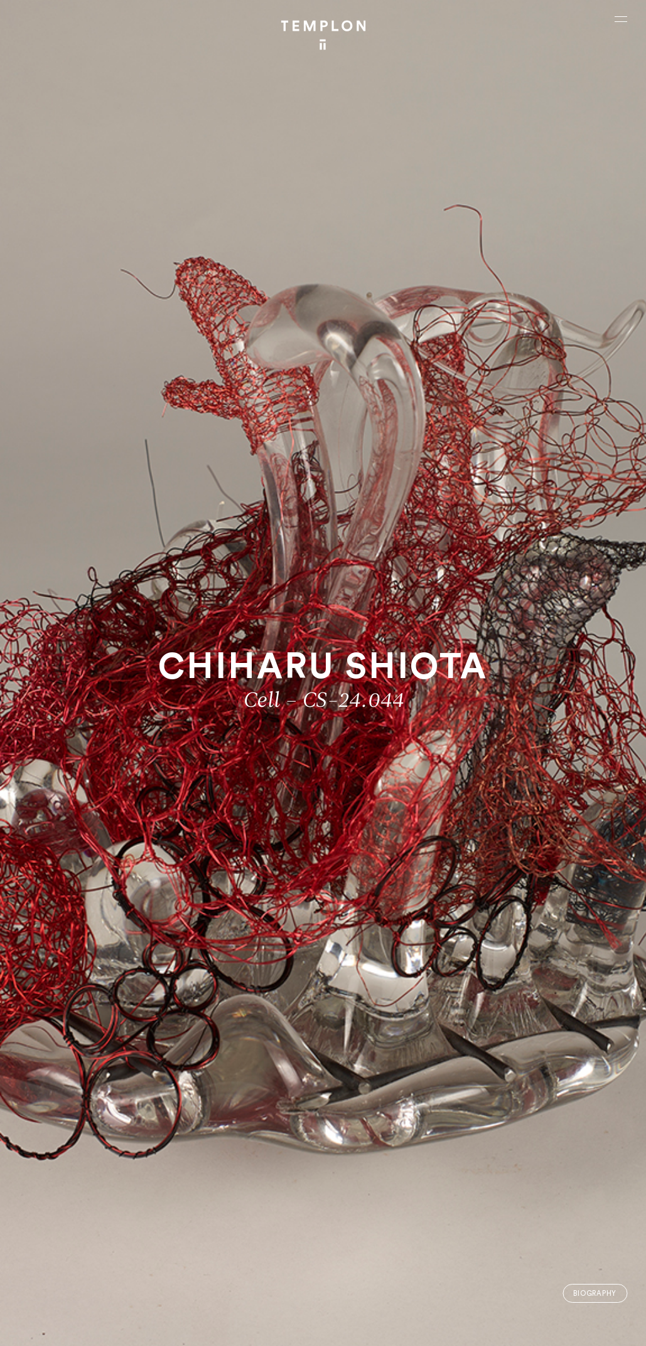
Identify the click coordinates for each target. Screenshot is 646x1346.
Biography (594, 1293)
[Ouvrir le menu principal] (621, 19)
